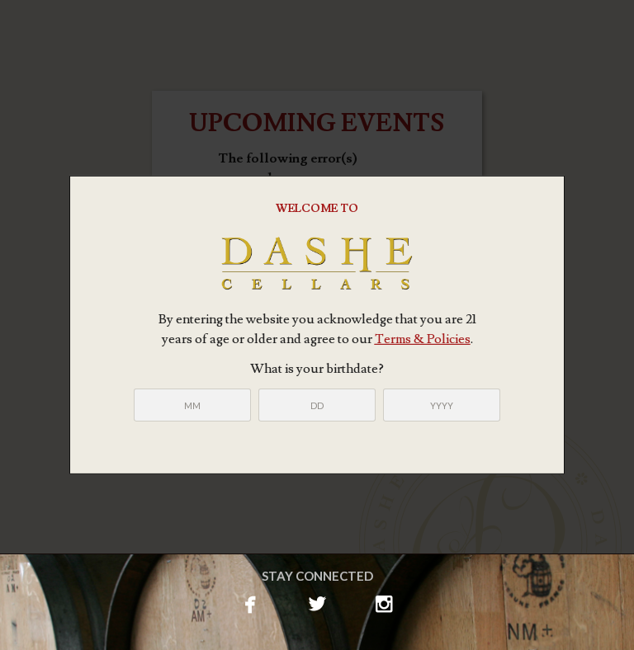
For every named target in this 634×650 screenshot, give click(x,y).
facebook (250, 602)
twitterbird (317, 602)
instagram (384, 602)
